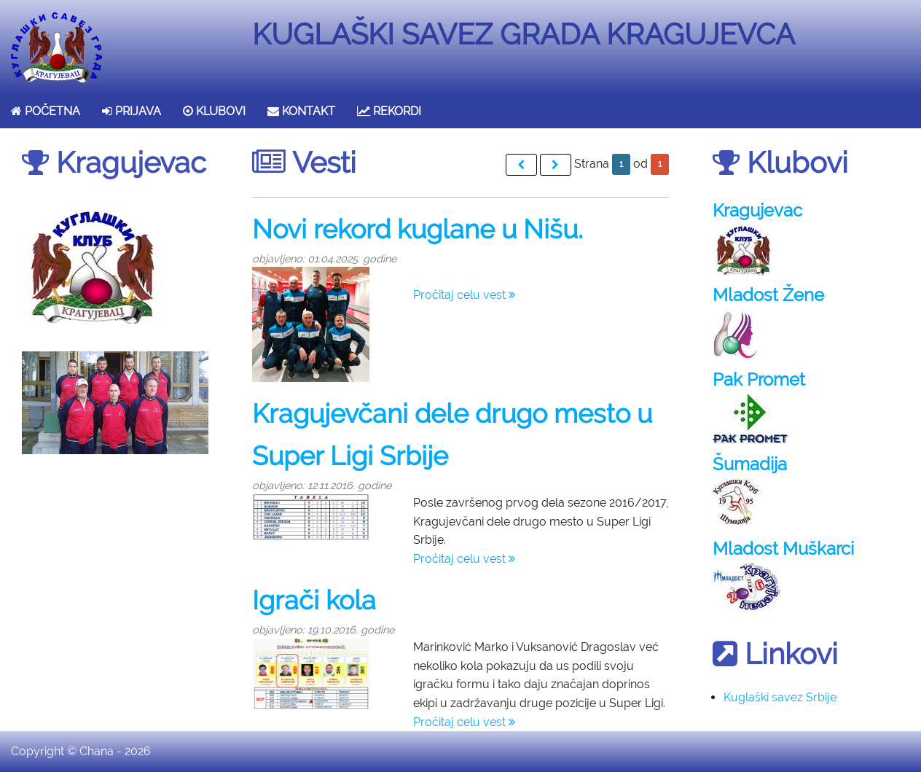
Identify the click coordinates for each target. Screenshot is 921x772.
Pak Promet (759, 379)
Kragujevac (757, 210)
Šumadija (750, 464)
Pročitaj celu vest (464, 295)
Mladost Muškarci (783, 548)
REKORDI (389, 111)
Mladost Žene (768, 294)
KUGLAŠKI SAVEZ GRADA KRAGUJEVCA (523, 34)
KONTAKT (301, 111)
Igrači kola (314, 600)
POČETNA (45, 111)
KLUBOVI (214, 111)
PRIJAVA (131, 111)
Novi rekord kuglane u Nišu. (417, 229)
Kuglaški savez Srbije (780, 697)
